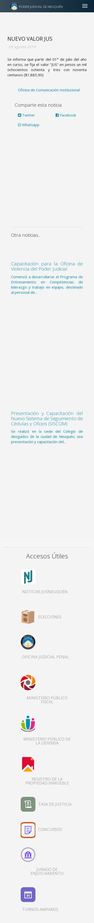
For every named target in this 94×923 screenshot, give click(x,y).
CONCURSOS (50, 829)
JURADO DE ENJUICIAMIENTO (47, 871)
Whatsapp (28, 124)
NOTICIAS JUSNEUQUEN (45, 591)
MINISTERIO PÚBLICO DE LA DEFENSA (47, 741)
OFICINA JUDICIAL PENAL (45, 657)
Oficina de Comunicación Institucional (49, 89)
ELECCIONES (50, 617)
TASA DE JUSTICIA (55, 804)
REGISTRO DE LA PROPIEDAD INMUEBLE (47, 781)
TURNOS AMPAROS (40, 909)
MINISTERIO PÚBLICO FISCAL (47, 700)
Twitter (26, 115)
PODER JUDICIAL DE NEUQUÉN (41, 6)
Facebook (66, 115)
